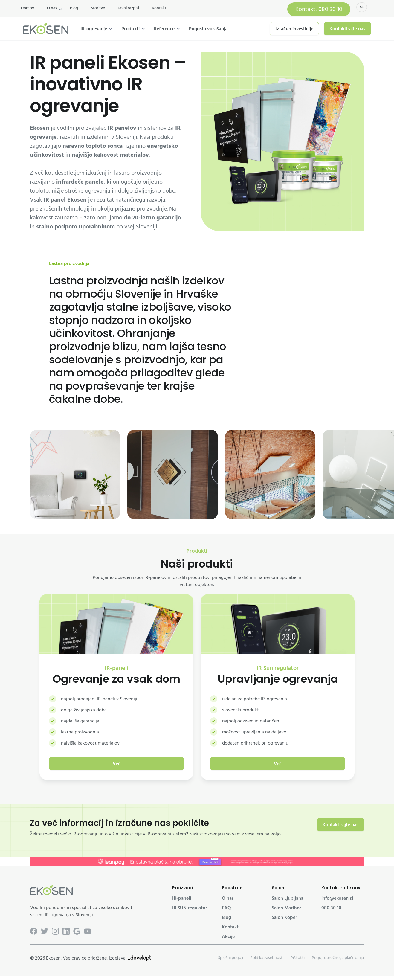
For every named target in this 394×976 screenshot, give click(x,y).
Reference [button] (164, 29)
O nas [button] (52, 7)
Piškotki (298, 957)
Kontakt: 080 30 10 (318, 9)
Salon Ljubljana (287, 898)
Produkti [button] (130, 29)
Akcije (228, 936)
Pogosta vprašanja (208, 29)
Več (116, 764)
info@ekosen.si (337, 898)
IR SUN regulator (189, 908)
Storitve (98, 7)
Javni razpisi (128, 7)
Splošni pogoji (230, 957)
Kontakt (159, 7)
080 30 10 (331, 908)
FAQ (226, 908)
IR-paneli (181, 898)
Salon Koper (284, 917)
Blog (74, 7)
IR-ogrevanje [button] (93, 29)
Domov (27, 7)
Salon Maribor (286, 908)
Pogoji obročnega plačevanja (338, 957)
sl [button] (362, 7)
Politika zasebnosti (266, 957)
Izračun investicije (294, 29)
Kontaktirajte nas (347, 29)
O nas (228, 898)
